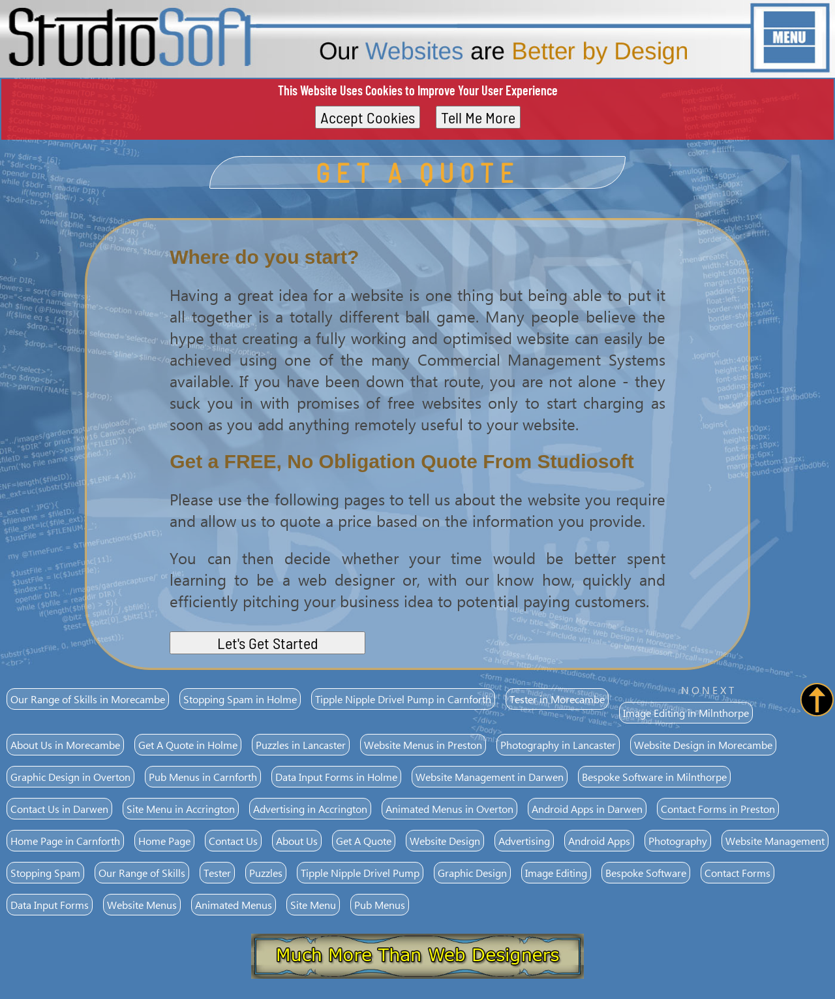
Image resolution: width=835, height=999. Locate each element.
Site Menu (313, 905)
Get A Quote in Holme (187, 745)
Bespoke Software (645, 873)
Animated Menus (233, 905)
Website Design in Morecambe (703, 745)
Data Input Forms (49, 905)
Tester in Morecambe (557, 699)
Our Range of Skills (142, 873)
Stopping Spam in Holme (240, 699)
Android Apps (599, 841)
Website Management (775, 841)
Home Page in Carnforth (65, 841)
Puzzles (265, 873)
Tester (217, 873)
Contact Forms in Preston (718, 809)
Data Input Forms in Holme (336, 777)
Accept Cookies (367, 117)
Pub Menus (379, 905)
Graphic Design (472, 873)
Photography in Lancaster (558, 745)
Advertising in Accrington (310, 809)
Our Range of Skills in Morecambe (87, 699)
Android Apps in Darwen (587, 809)
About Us (297, 841)
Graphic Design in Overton (70, 777)
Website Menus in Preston (423, 745)
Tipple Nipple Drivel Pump (360, 873)
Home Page (164, 841)
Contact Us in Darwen (59, 809)
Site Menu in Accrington (181, 809)
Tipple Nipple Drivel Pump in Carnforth (403, 699)
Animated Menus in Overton (449, 809)
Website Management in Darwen (490, 777)
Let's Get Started (267, 642)
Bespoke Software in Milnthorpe (654, 777)
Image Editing (556, 873)
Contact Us (233, 841)
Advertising (524, 841)
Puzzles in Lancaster (301, 745)
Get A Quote (363, 841)
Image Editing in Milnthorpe (686, 713)
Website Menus (142, 905)
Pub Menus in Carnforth (203, 777)
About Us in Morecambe (65, 745)
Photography (677, 841)
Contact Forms (737, 873)
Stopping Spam (45, 873)
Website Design (445, 841)
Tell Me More (478, 117)
